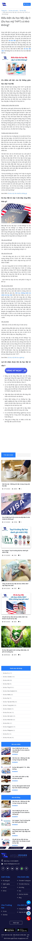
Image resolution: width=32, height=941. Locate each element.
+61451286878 (14, 861)
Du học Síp (7, 698)
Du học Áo (7, 734)
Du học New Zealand (10, 691)
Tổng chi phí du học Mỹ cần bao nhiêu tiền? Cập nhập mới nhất (21, 831)
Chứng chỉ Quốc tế (24, 909)
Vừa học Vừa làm (23, 894)
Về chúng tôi (6, 880)
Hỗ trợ (4, 891)
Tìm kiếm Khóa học (24, 884)
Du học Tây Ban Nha (10, 702)
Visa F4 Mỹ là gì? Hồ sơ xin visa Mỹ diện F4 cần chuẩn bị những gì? (20, 750)
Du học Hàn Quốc (9, 716)
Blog (20, 897)
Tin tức (5, 911)
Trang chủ (4, 10)
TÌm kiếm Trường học (25, 880)
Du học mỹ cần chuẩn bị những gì (17, 193)
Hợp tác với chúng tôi (25, 912)
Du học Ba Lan (8, 712)
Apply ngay (16, 922)
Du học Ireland (8, 709)
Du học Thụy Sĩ (8, 687)
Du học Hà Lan (8, 737)
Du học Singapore (9, 727)
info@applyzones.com (13, 864)
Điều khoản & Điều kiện (19, 935)
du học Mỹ (12, 40)
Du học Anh (7, 680)
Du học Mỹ (23, 10)
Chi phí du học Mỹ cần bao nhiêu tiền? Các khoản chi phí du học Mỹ (21, 841)
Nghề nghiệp (6, 884)
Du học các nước (13, 10)
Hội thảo (5, 915)
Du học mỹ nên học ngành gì (16, 357)
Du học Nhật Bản (9, 719)
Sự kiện (5, 887)
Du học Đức (7, 723)
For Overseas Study (8, 848)
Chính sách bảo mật (6, 935)
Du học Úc (7, 673)
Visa (20, 891)
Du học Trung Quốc (9, 705)
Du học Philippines (9, 730)
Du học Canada (9, 676)
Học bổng (21, 887)
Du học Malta (8, 694)
